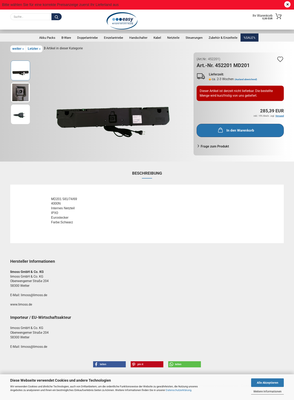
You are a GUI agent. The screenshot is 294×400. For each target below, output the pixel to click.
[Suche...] (56, 16)
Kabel (157, 38)
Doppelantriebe (87, 38)
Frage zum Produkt (215, 146)
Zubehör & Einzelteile (223, 38)
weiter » (18, 49)
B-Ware (66, 38)
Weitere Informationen (267, 391)
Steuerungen (194, 38)
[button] (109, 364)
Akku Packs (47, 38)
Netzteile (173, 38)
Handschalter (138, 38)
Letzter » (34, 49)
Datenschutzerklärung (178, 390)
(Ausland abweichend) (246, 79)
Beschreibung (147, 173)
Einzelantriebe (113, 38)
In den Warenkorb (235, 130)
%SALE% (249, 38)
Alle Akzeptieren (267, 382)
